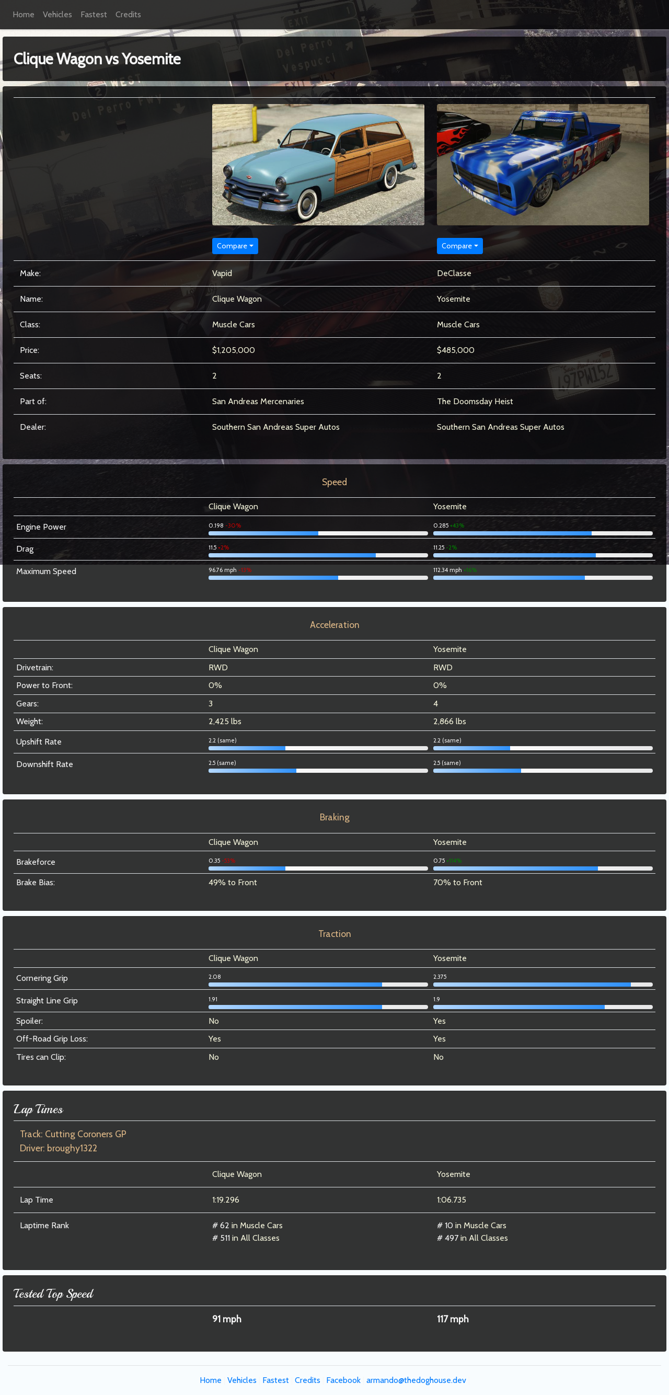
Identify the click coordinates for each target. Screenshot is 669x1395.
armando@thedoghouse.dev (416, 1380)
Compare (232, 245)
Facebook (343, 1380)
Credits (128, 14)
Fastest (93, 14)
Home (23, 14)
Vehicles (57, 14)
